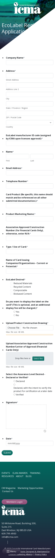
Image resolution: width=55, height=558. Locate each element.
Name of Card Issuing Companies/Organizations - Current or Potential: (27, 263)
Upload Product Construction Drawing (27, 323)
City (7, 98)
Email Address (14, 168)
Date (9, 438)
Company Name (15, 57)
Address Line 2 (12, 89)
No (17, 315)
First (8, 160)
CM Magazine (9, 488)
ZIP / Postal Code (13, 117)
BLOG (28, 476)
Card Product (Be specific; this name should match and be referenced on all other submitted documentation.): (29, 197)
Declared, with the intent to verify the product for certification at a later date (33, 389)
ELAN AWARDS (20, 473)
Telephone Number (17, 181)
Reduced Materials (23, 283)
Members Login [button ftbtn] (14, 501)
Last (32, 160)
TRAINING (35, 473)
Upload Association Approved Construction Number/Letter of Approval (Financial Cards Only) (29, 346)
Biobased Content (23, 293)
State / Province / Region (17, 108)
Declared (20, 381)
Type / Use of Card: (17, 246)
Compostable (20, 290)
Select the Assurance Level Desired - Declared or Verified (25, 376)
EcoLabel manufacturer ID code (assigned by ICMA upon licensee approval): (28, 137)
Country (9, 127)
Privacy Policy (41, 554)
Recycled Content (22, 286)
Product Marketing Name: (21, 214)
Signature (12, 402)
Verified (20, 394)
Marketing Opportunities (30, 488)
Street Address (12, 80)
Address (11, 70)
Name (10, 151)
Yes (17, 311)
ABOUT (20, 476)
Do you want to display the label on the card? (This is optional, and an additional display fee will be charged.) (28, 304)
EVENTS (6, 473)
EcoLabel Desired (15, 279)
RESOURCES (8, 476)
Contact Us (7, 491)
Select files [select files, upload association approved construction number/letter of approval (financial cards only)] (38, 358)
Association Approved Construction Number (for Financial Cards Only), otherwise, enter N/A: (25, 230)
